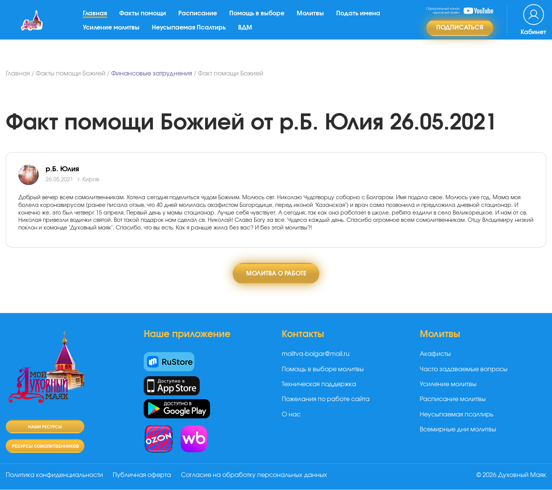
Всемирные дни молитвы (458, 430)
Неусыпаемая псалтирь (456, 415)
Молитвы (311, 19)
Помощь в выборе (258, 19)
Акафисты (435, 355)
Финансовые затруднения (151, 73)
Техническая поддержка (319, 385)
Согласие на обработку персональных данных (256, 476)
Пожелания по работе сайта (326, 400)
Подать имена (360, 19)
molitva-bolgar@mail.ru (316, 355)
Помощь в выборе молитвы (323, 370)
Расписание (199, 19)
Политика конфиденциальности (54, 476)
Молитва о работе (276, 273)
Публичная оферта (143, 476)
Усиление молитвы (112, 32)
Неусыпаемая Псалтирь (190, 32)
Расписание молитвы (453, 400)
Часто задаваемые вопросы (464, 370)
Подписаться (459, 33)
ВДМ (247, 32)
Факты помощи (144, 19)
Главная (96, 19)
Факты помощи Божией (70, 73)
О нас (291, 415)
